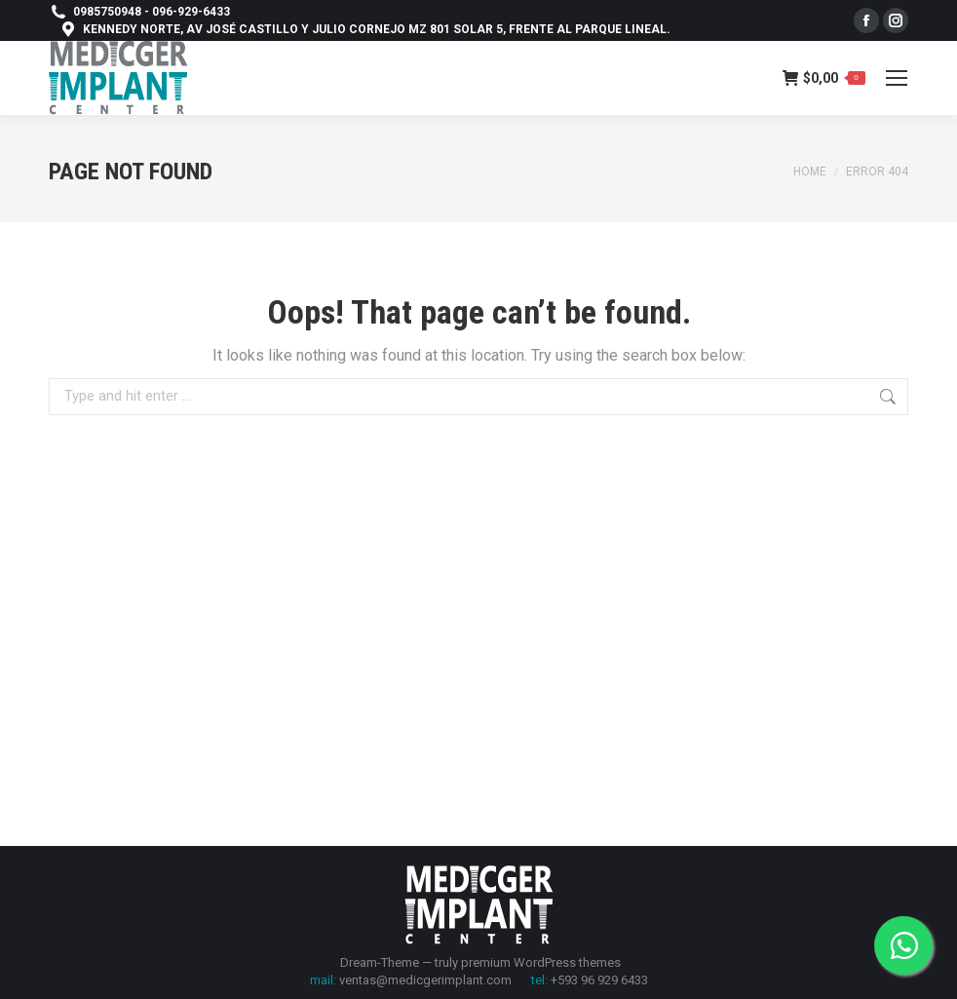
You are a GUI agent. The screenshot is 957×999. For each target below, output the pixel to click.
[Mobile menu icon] (896, 78)
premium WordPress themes (541, 962)
